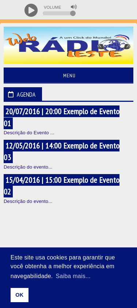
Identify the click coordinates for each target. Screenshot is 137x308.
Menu (68, 75)
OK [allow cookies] (19, 295)
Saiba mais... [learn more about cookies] (73, 276)
